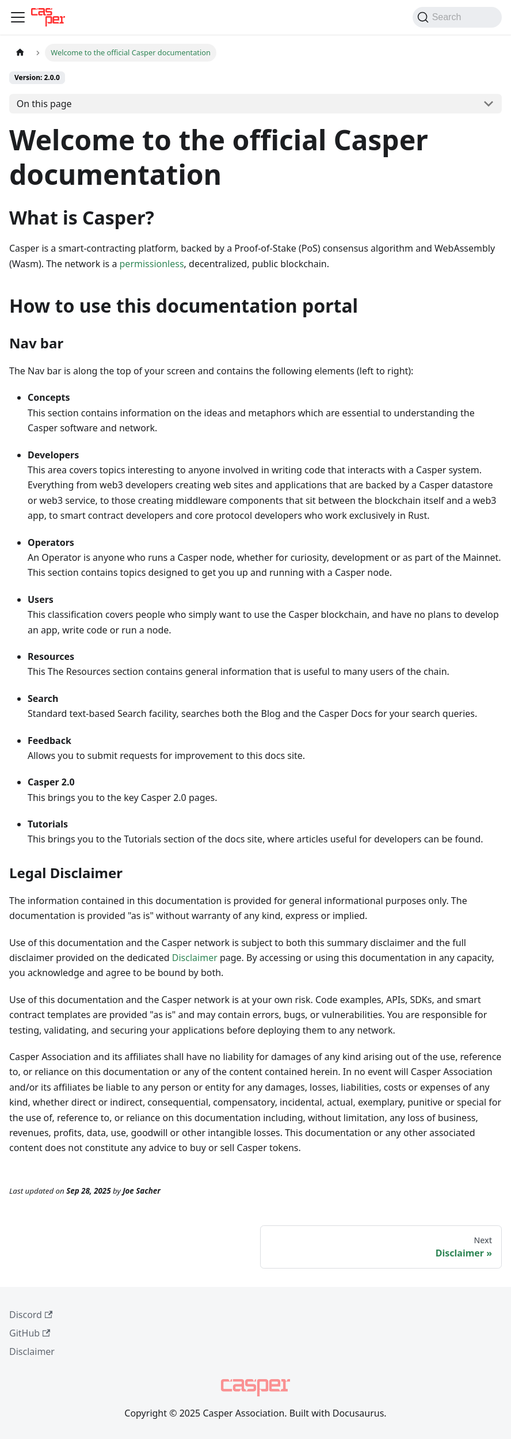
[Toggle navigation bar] (17, 17)
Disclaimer (195, 957)
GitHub (29, 1333)
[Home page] (20, 53)
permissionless (152, 263)
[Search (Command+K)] (457, 17)
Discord (30, 1314)
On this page (44, 103)
